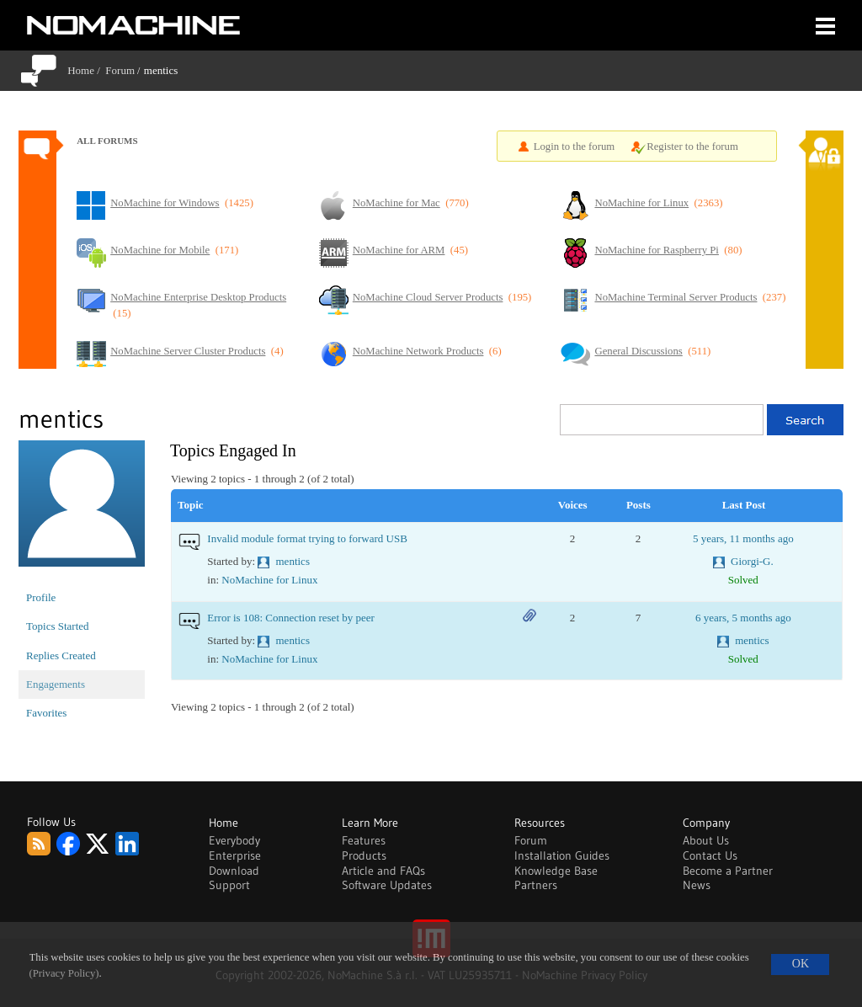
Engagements (55, 684)
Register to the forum (692, 146)
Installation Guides (561, 855)
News (696, 884)
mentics (293, 561)
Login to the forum (574, 146)
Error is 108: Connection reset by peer (291, 617)
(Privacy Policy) (64, 973)
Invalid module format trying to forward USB (307, 538)
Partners (535, 884)
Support (229, 884)
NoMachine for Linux (269, 579)
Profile (41, 597)
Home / (86, 70)
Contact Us (710, 855)
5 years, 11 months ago (743, 538)
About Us (706, 840)
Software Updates (387, 884)
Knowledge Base (556, 870)
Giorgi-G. (752, 561)
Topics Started (57, 626)
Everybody (234, 840)
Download (234, 870)
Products (364, 855)
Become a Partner (728, 870)
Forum (120, 70)
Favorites (46, 712)
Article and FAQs (383, 870)
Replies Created (61, 655)
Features (364, 840)
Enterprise (235, 855)
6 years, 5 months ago (743, 617)
